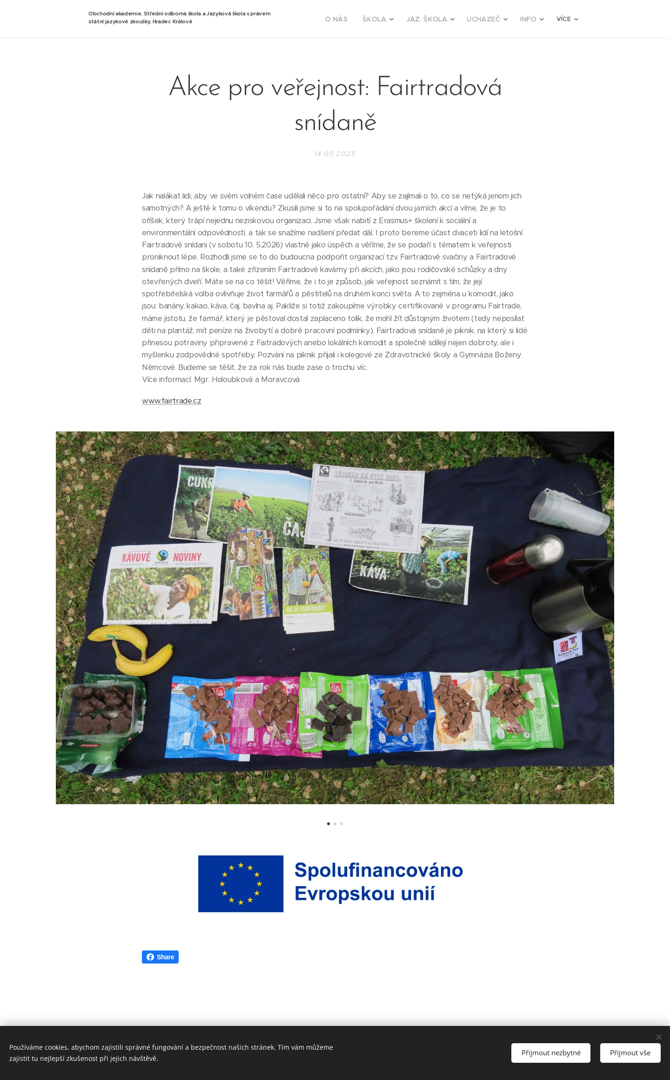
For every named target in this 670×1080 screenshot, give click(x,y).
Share (160, 957)
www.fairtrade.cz (171, 401)
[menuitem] (352, 19)
